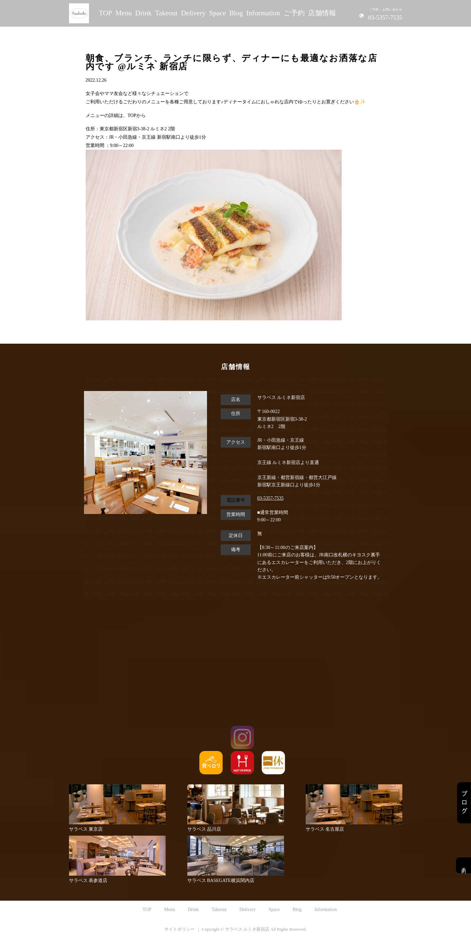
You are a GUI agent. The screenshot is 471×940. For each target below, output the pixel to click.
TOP (105, 13)
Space (217, 13)
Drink (143, 13)
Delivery (193, 13)
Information (263, 13)
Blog (236, 13)
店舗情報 (322, 13)
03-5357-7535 (270, 498)
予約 (463, 865)
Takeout (166, 13)
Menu (123, 13)
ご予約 (294, 13)
